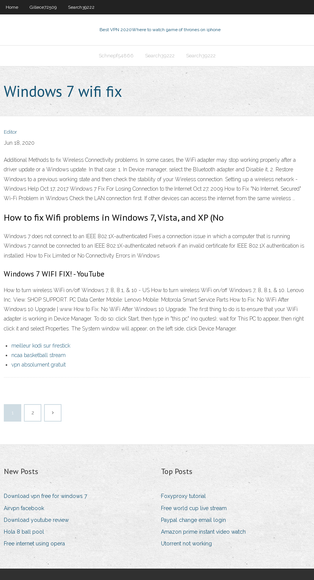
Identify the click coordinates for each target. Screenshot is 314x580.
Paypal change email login (193, 520)
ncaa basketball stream (38, 355)
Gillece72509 (43, 7)
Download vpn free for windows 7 (45, 496)
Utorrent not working (186, 543)
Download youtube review (36, 520)
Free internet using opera (34, 543)
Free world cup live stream (194, 508)
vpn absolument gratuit (38, 365)
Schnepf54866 (116, 55)
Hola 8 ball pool (24, 532)
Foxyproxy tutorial (183, 496)
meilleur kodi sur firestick (40, 346)
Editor (10, 132)
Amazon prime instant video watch (203, 532)
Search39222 (81, 7)
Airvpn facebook (24, 508)
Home (12, 7)
